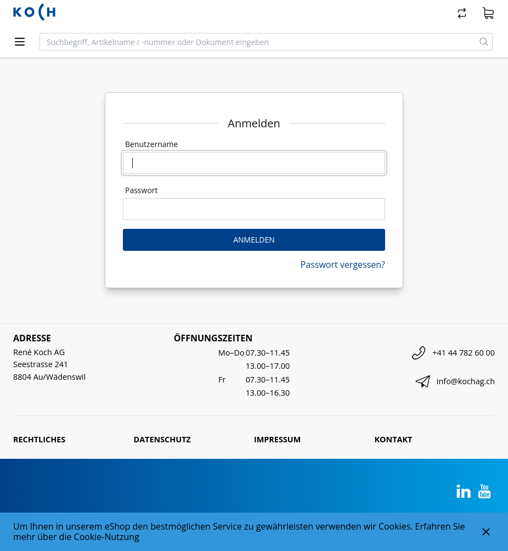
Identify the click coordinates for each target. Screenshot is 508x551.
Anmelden (254, 239)
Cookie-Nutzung (106, 537)
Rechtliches (39, 439)
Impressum (277, 439)
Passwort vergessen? (343, 264)
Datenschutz (162, 439)
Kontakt (394, 439)
